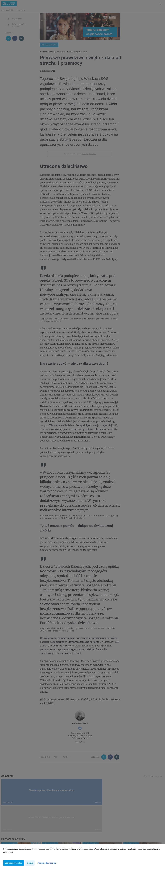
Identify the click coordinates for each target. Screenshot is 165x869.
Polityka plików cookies (47, 863)
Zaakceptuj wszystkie (13, 863)
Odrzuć (30, 863)
